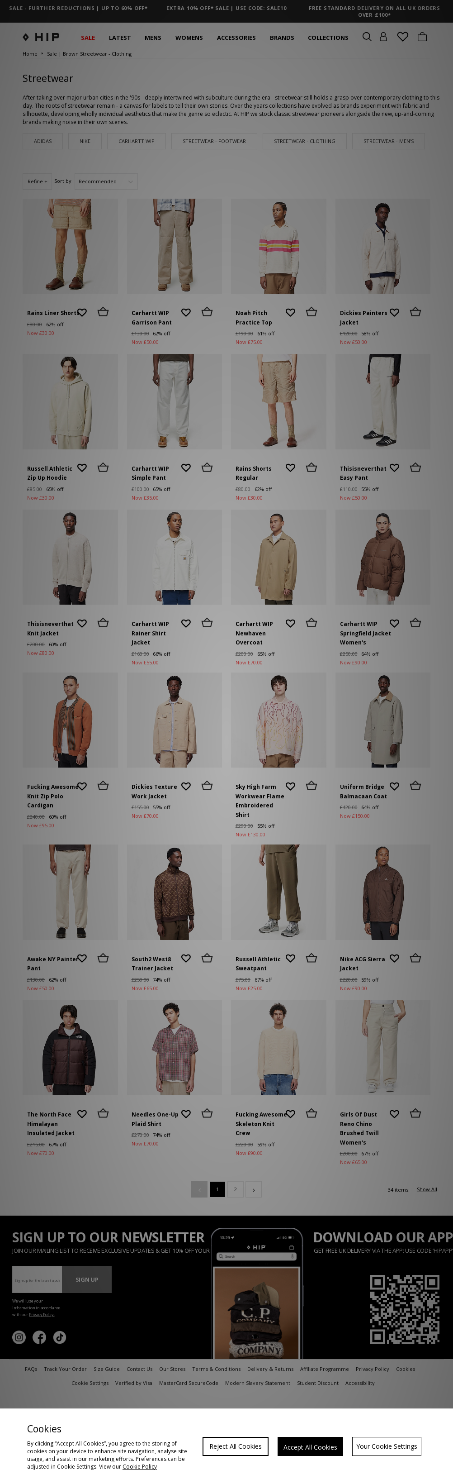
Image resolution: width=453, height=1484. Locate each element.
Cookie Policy (140, 1466)
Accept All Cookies (310, 1447)
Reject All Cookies (235, 1446)
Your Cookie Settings (386, 1446)
